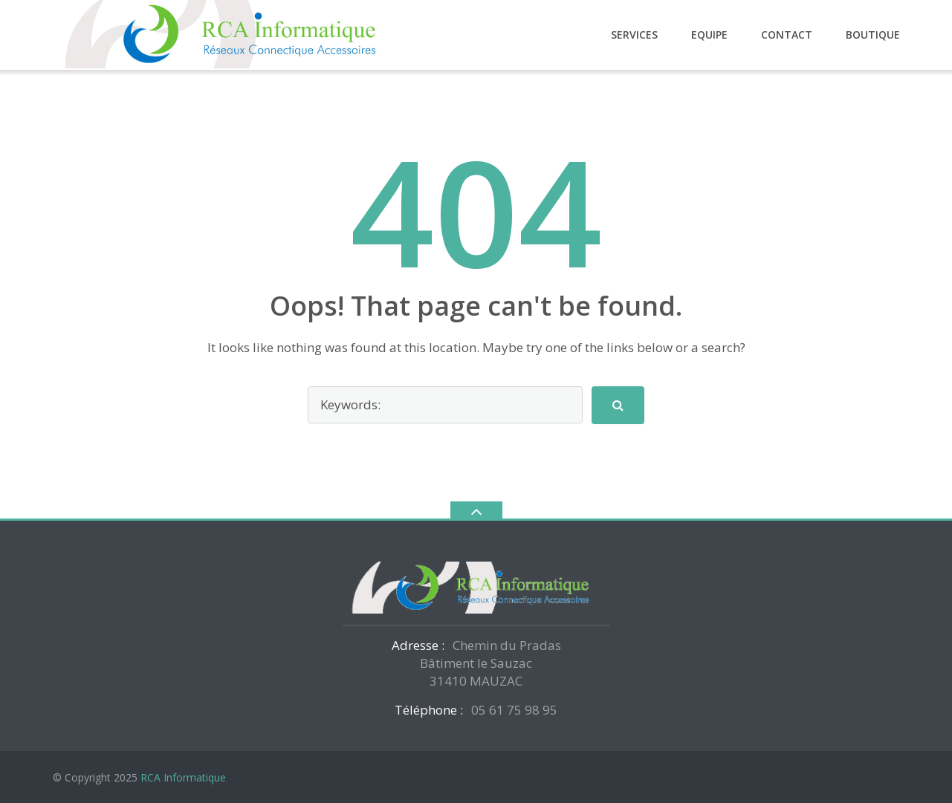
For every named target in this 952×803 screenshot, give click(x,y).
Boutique (873, 34)
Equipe (709, 34)
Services (634, 34)
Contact (786, 34)
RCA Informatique (183, 777)
